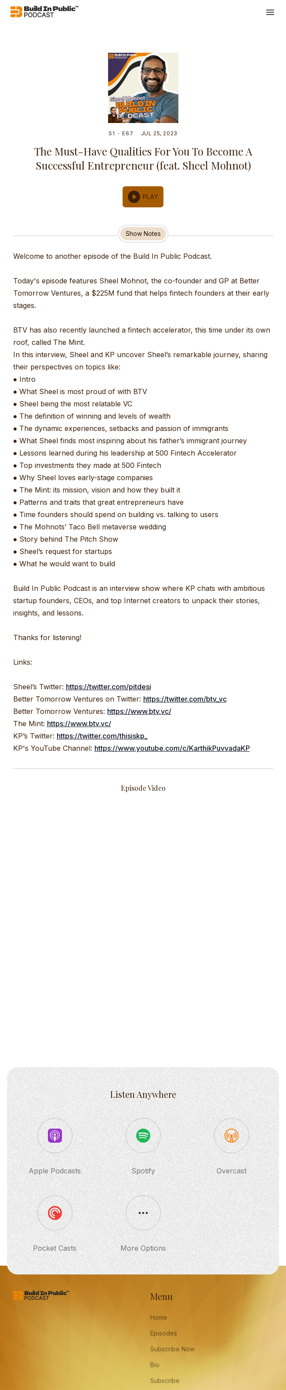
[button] (143, 196)
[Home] (45, 12)
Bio (154, 1364)
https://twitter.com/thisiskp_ (102, 735)
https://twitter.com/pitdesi (108, 686)
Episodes (163, 1333)
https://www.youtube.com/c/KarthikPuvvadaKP (172, 748)
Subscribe (165, 1380)
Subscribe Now (172, 1349)
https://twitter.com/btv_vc (185, 699)
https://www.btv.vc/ (139, 711)
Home (158, 1317)
